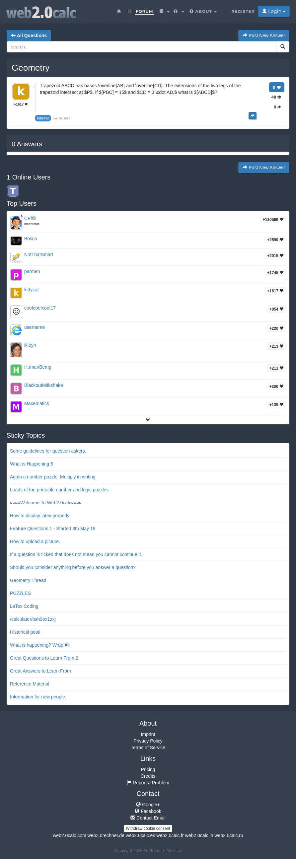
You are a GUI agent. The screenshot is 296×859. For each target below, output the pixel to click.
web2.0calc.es (140, 835)
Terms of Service (148, 747)
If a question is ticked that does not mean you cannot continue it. (76, 554)
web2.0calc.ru (228, 835)
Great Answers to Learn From (40, 671)
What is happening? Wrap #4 (40, 645)
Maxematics (36, 403)
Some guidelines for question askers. (48, 451)
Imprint (148, 734)
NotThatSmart (38, 254)
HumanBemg (37, 367)
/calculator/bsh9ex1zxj (33, 619)
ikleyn (30, 345)
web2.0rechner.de (105, 835)
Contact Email (147, 818)
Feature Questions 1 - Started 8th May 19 (53, 528)
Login (273, 11)
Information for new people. (38, 696)
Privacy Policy (147, 741)
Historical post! (25, 632)
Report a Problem (148, 782)
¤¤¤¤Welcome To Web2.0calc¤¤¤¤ (46, 502)
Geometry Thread (28, 580)
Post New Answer (264, 35)
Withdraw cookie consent (148, 828)
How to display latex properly (39, 515)
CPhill (30, 218)
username (34, 327)
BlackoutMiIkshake (43, 385)
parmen (32, 271)
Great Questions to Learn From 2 (44, 658)
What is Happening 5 (31, 463)
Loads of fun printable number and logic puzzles (59, 489)
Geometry (30, 68)
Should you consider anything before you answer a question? (73, 567)
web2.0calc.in (199, 835)
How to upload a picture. (35, 541)
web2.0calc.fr (170, 835)
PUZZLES (20, 593)
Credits (148, 776)
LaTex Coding (24, 606)
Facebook (148, 811)
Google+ (148, 804)
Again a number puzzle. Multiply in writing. (53, 476)
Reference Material (29, 683)
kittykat (31, 289)
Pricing (148, 769)
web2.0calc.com (69, 835)
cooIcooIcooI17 (40, 308)
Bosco (30, 238)
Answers (27, 144)
